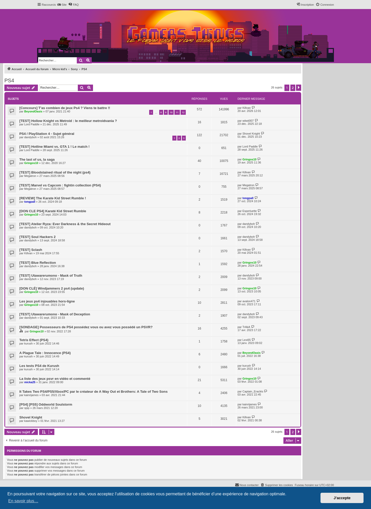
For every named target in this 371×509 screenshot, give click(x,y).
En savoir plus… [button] (23, 501)
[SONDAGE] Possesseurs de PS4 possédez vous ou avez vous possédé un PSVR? (86, 327)
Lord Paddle (31, 124)
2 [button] (293, 87)
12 (183, 112)
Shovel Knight (251, 133)
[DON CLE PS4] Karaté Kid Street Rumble (52, 211)
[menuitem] (61, 5)
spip (26, 407)
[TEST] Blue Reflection (37, 263)
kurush (28, 343)
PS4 (9, 80)
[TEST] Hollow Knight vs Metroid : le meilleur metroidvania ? (68, 121)
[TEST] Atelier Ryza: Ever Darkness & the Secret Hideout (65, 224)
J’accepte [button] (342, 498)
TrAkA (246, 327)
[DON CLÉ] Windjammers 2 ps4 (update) (51, 288)
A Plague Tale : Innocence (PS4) (45, 353)
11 (177, 112)
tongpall (29, 201)
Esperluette (249, 210)
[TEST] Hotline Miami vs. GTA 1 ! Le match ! (54, 147)
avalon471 (249, 301)
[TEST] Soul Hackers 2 (37, 237)
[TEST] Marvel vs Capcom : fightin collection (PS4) (60, 185)
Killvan (246, 107)
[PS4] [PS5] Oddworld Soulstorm (45, 404)
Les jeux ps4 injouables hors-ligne (47, 301)
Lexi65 (246, 339)
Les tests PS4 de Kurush (39, 366)
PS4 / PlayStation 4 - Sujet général (46, 134)
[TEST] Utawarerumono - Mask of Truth (50, 275)
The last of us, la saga (37, 159)
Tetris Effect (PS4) (33, 340)
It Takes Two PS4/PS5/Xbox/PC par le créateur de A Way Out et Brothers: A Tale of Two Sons (93, 391)
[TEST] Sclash (30, 250)
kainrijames (31, 395)
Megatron (30, 175)
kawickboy (30, 420)
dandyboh (30, 137)
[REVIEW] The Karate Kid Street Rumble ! (52, 198)
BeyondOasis (33, 111)
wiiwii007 (248, 120)
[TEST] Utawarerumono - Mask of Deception (54, 314)
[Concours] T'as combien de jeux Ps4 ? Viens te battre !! (64, 108)
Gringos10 (31, 163)
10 (171, 112)
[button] (298, 88)
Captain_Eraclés (252, 391)
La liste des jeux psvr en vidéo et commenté (54, 379)
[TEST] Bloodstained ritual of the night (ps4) (54, 172)
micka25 (29, 382)
